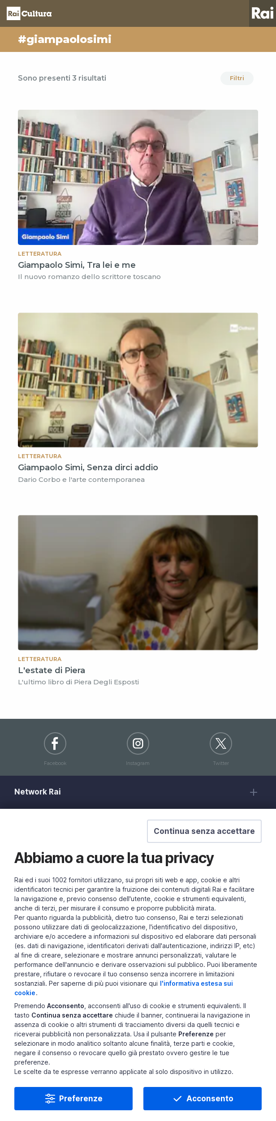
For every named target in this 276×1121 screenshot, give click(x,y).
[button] (204, 837)
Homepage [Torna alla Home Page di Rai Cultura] (29, 13)
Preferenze (81, 1104)
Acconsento (209, 1104)
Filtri (237, 78)
